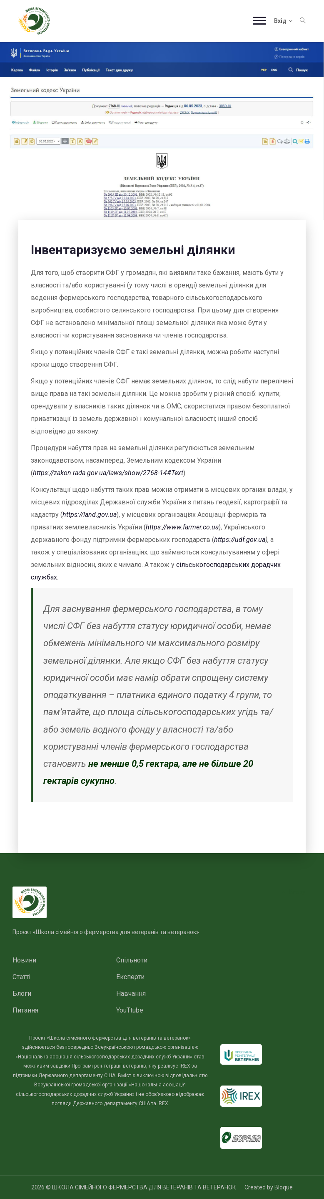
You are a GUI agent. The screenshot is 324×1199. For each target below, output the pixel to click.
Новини (24, 960)
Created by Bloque (268, 1187)
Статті (21, 977)
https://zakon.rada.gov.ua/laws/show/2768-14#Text (108, 473)
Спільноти (131, 960)
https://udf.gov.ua (239, 540)
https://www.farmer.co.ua (182, 527)
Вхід (283, 21)
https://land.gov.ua (89, 515)
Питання (25, 1010)
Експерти (130, 977)
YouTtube (129, 1010)
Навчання (131, 993)
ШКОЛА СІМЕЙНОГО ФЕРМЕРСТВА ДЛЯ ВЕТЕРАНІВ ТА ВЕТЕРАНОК (144, 1187)
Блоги (21, 993)
